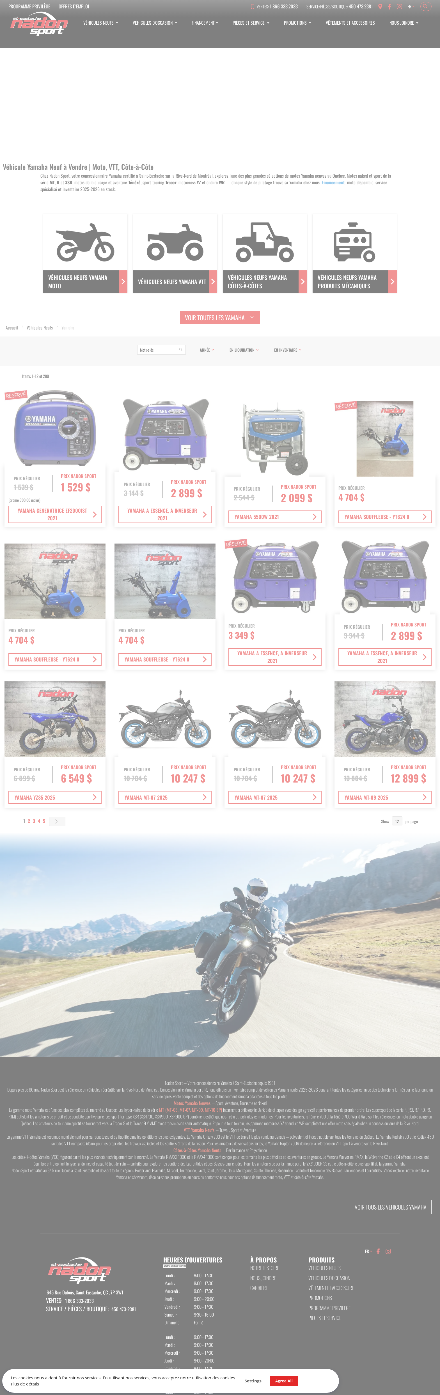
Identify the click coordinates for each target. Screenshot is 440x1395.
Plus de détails (28, 1381)
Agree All (203, 1374)
